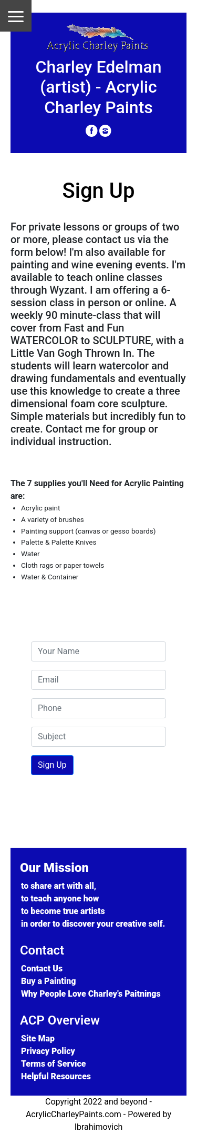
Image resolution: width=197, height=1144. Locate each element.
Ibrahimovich (99, 1127)
